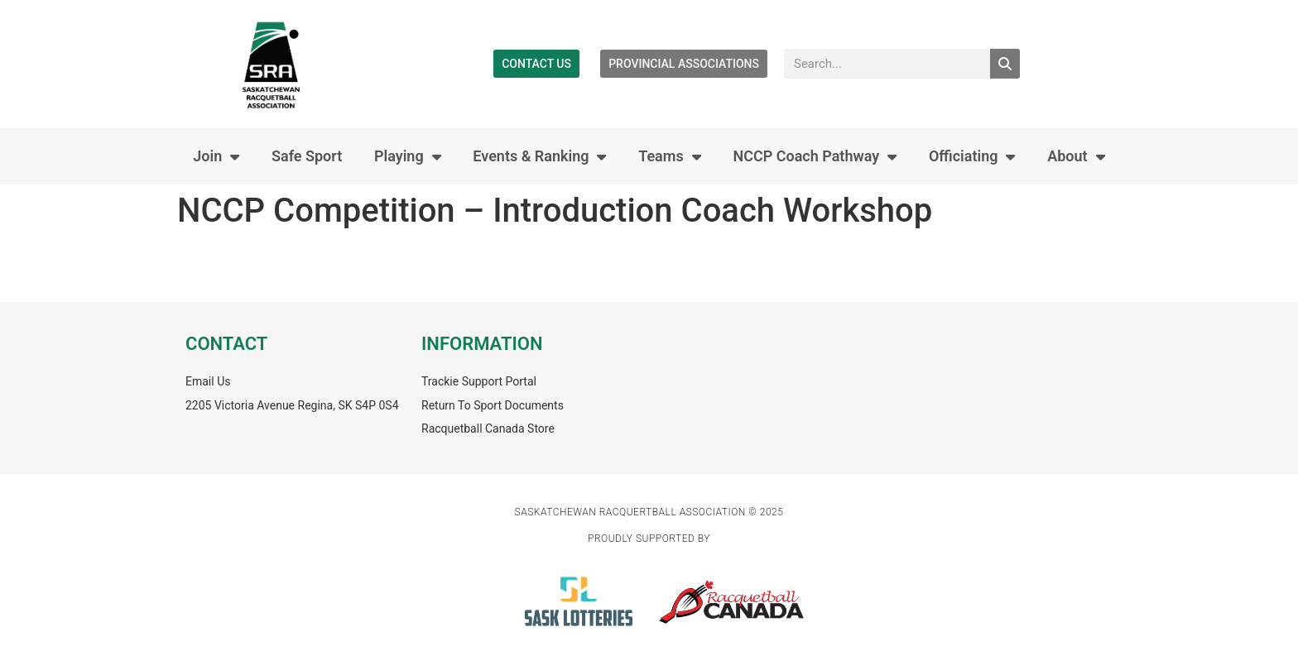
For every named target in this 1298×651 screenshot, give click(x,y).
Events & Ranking (539, 156)
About (1075, 156)
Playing (407, 156)
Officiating (972, 156)
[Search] (1005, 64)
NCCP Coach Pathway (815, 156)
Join (216, 156)
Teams (669, 156)
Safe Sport (307, 156)
